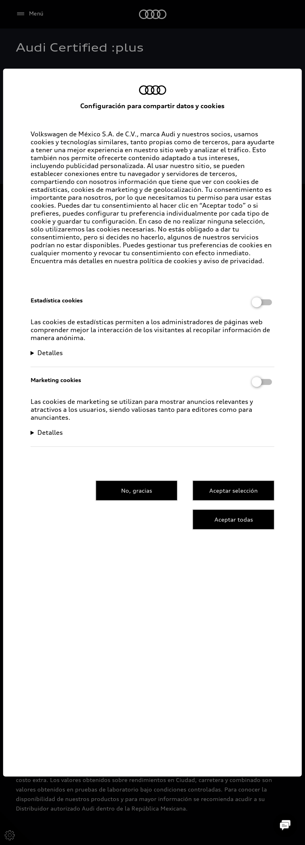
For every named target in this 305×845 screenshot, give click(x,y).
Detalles (50, 353)
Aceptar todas (233, 519)
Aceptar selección (233, 490)
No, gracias (136, 490)
